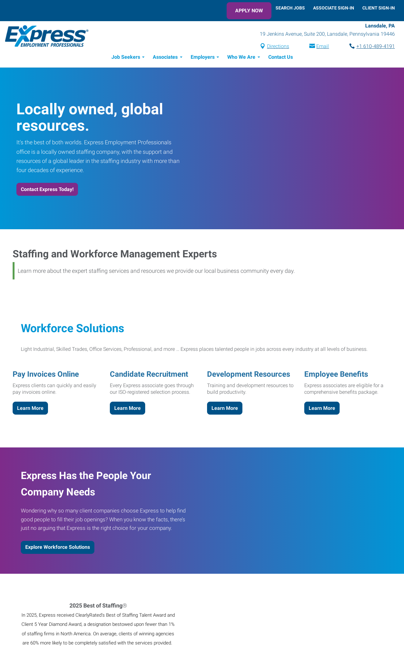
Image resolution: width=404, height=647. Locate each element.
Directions (278, 46)
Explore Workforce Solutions (57, 547)
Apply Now (249, 11)
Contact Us (280, 57)
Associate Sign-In (333, 7)
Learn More (30, 408)
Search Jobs (290, 7)
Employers (203, 57)
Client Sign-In (378, 7)
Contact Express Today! (47, 189)
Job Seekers (125, 57)
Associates (165, 57)
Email (322, 46)
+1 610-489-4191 (375, 46)
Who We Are (241, 57)
